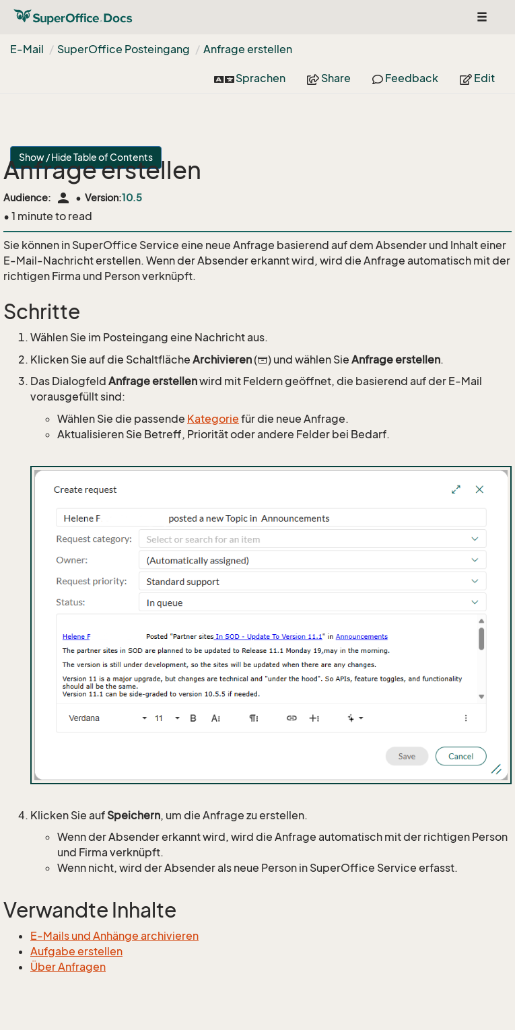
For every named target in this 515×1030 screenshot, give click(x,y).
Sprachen (249, 78)
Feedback (405, 78)
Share (329, 78)
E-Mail (27, 49)
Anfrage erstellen (247, 49)
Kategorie (213, 418)
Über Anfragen (68, 966)
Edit (477, 78)
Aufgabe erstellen (76, 951)
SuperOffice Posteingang (123, 49)
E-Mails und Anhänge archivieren (114, 935)
